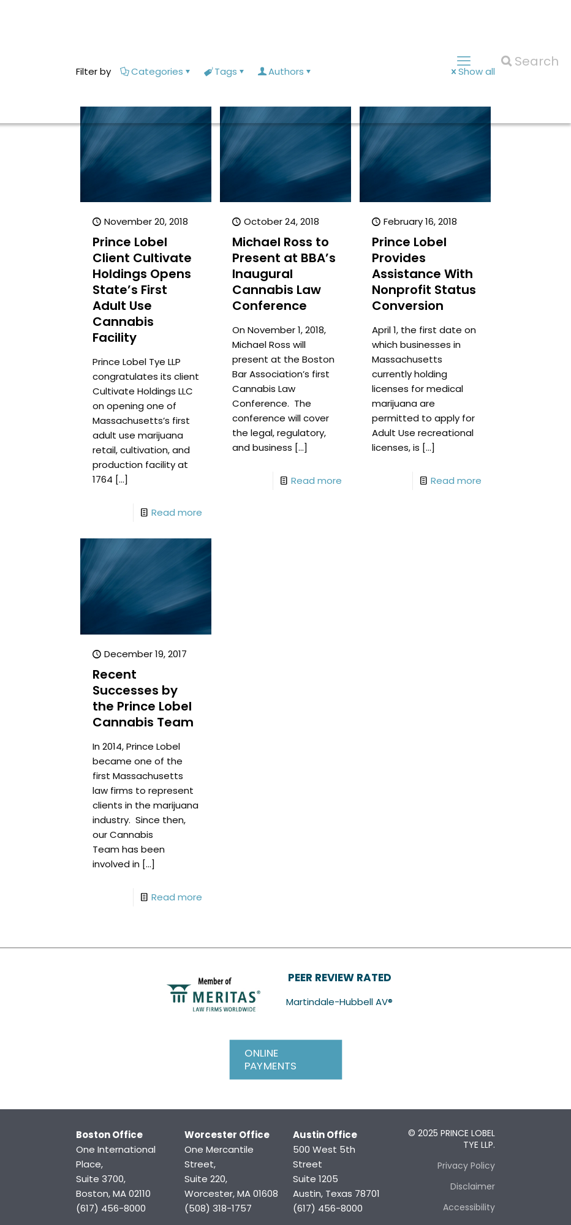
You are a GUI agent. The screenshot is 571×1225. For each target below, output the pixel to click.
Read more (176, 512)
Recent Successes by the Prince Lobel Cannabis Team (143, 698)
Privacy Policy (466, 1165)
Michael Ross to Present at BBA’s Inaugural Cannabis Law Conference (284, 273)
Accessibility (469, 1207)
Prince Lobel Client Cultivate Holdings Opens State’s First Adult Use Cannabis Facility (142, 289)
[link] (213, 993)
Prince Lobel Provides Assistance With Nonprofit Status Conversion (424, 273)
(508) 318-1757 (218, 1208)
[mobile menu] (463, 61)
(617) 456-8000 (111, 1208)
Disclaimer (472, 1186)
